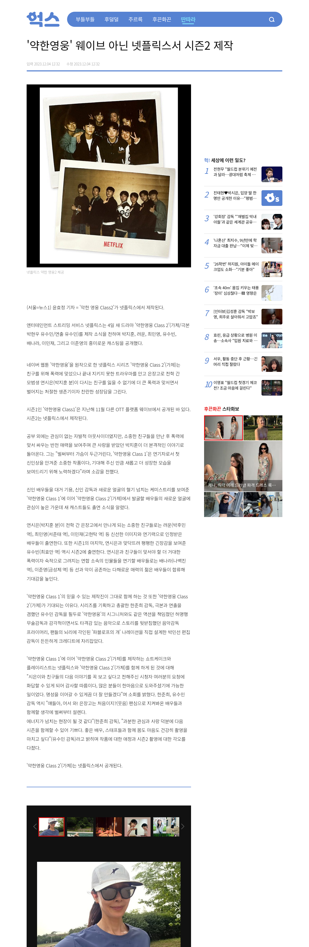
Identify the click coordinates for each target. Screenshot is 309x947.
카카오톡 (267, 62)
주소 (278, 62)
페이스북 (245, 62)
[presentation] (33, 826)
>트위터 (256, 62)
